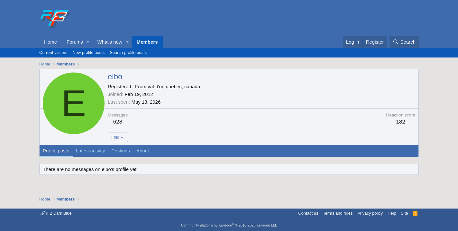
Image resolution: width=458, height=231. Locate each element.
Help (392, 213)
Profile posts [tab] (56, 150)
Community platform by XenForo (229, 225)
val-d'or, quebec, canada (174, 86)
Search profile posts (128, 52)
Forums (75, 42)
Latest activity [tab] (90, 150)
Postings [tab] (120, 150)
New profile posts (88, 52)
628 (117, 122)
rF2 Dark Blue (56, 213)
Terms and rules (338, 213)
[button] (88, 42)
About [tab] (142, 150)
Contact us (308, 213)
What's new (109, 42)
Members (147, 42)
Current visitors (53, 52)
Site (404, 213)
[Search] (404, 42)
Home (50, 42)
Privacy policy (370, 213)
